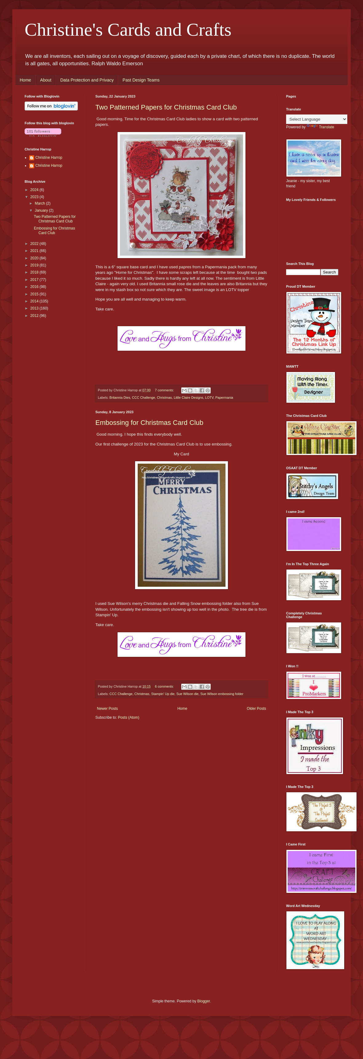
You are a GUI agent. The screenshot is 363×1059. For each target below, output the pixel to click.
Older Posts (256, 708)
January (42, 210)
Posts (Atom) (128, 717)
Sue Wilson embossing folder (221, 694)
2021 (35, 251)
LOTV (209, 397)
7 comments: (165, 390)
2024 (35, 190)
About (45, 80)
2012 (35, 316)
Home (25, 80)
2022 (35, 244)
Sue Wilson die (187, 694)
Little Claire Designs (188, 397)
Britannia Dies (120, 397)
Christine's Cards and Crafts (128, 29)
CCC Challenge (143, 397)
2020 (35, 258)
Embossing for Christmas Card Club (149, 422)
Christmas (164, 397)
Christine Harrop (48, 157)
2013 (35, 308)
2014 (35, 301)
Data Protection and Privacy (87, 80)
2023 (35, 197)
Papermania (224, 397)
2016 (35, 287)
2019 (35, 265)
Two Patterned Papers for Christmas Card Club (166, 107)
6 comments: (165, 686)
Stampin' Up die (162, 694)
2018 (35, 272)
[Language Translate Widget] (316, 119)
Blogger (203, 1001)
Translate (320, 127)
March (40, 203)
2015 (35, 294)
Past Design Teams (140, 80)
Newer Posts (107, 708)
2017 (35, 280)
